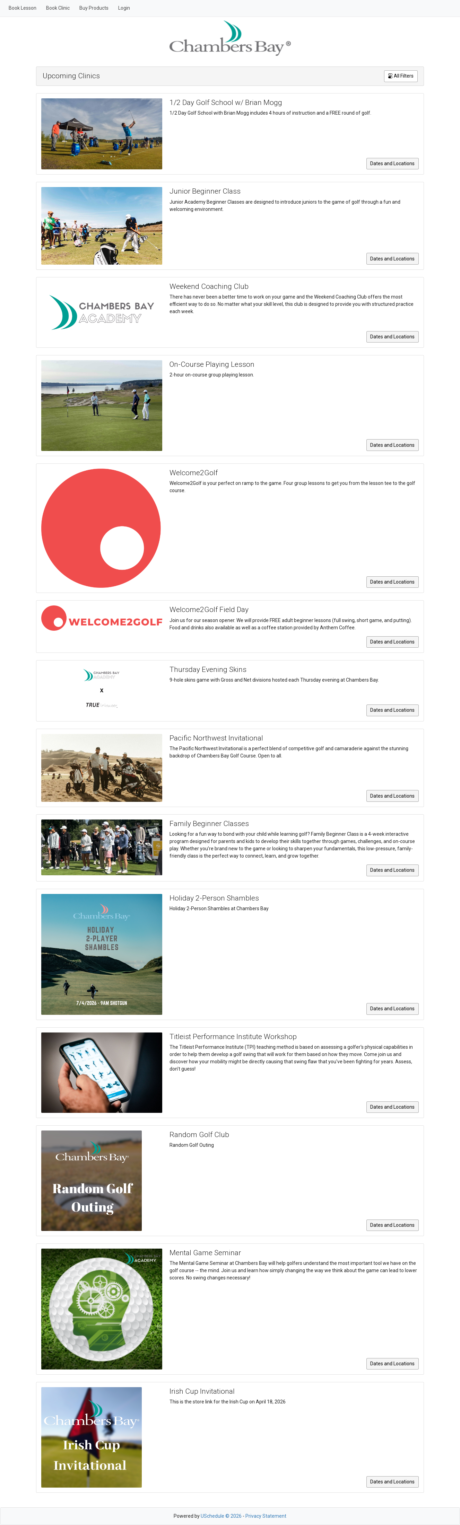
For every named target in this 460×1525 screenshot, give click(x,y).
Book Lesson (22, 8)
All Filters (401, 76)
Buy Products (94, 8)
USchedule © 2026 (221, 1516)
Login (124, 8)
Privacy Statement (265, 1516)
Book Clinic (58, 8)
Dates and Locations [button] (392, 163)
